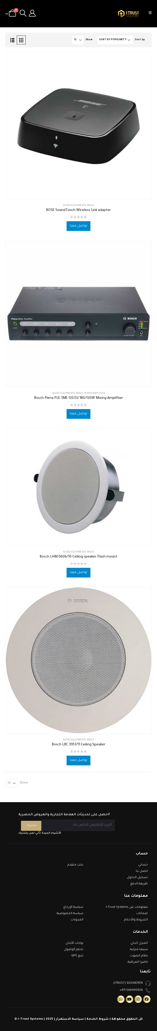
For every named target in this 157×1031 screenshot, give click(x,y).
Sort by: (139, 39)
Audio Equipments (74, 205)
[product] (78, 126)
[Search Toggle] (23, 14)
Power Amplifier (94, 393)
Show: (89, 39)
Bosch (90, 205)
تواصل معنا (78, 226)
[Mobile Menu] (152, 13)
